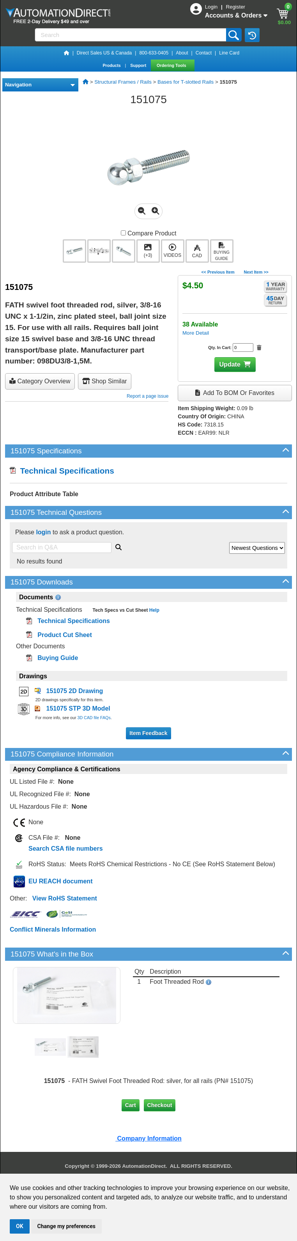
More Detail (195, 333)
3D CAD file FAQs (93, 717)
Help (153, 610)
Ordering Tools (172, 65)
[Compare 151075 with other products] (123, 232)
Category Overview (40, 381)
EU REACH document (60, 881)
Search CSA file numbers (65, 848)
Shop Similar (104, 381)
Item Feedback (148, 733)
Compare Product (149, 233)
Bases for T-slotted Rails (185, 82)
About (182, 53)
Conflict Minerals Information (53, 929)
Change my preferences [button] (66, 1226)
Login (212, 7)
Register (235, 7)
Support (138, 65)
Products (112, 65)
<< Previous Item (217, 272)
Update (229, 364)
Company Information (148, 1138)
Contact (204, 53)
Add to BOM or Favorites (234, 393)
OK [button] (19, 1226)
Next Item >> (256, 272)
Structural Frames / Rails (123, 82)
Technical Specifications (62, 470)
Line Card (229, 53)
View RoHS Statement (64, 898)
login (43, 532)
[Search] (131, 35)
